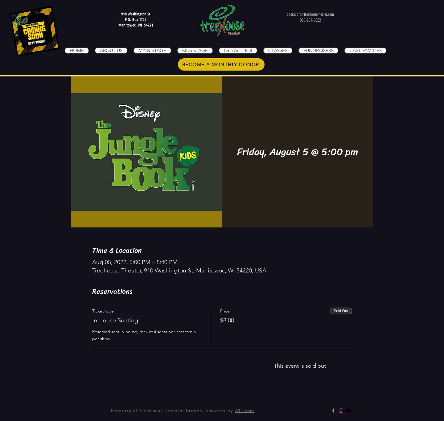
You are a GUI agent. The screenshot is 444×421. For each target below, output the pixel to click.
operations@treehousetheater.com (310, 14)
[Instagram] (341, 410)
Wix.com (244, 410)
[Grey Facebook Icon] (333, 410)
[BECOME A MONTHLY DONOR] (221, 64)
